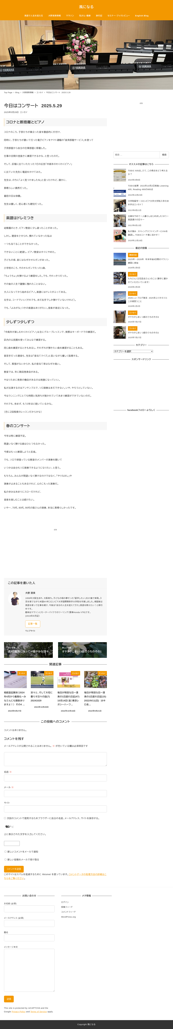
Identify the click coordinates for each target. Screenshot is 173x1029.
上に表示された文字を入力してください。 (25, 834)
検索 (164, 155)
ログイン (65, 902)
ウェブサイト (30, 631)
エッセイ (23, 112)
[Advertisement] (55, 554)
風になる (86, 7)
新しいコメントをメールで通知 (22, 852)
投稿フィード (67, 907)
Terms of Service (38, 1012)
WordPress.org (68, 917)
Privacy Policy (19, 1012)
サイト (7, 803)
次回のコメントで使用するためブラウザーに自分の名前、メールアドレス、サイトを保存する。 (53, 818)
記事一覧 (32, 624)
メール (9, 787)
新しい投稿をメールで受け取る (23, 859)
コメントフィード (68, 912)
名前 (8, 772)
